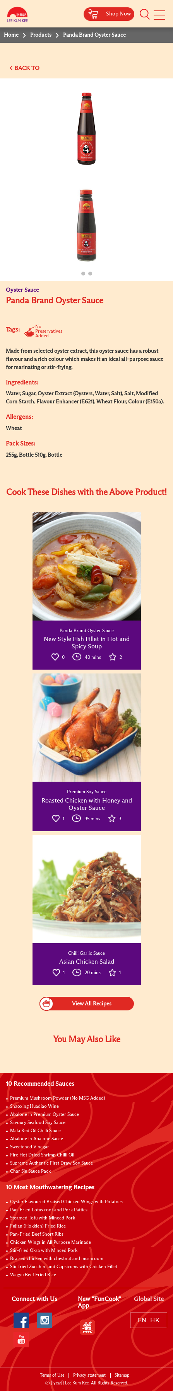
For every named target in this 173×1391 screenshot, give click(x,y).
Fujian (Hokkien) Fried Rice (38, 1226)
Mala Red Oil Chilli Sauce (35, 1131)
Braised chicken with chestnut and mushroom (56, 1259)
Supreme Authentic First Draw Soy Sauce (51, 1163)
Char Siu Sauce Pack (30, 1171)
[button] (145, 14)
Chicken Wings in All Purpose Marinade (50, 1242)
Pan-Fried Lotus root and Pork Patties (48, 1210)
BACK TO (26, 68)
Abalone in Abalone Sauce (36, 1139)
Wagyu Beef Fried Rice (33, 1275)
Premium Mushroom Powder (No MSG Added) (57, 1098)
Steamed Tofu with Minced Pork (42, 1218)
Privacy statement (89, 1375)
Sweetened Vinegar (29, 1147)
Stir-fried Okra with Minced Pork (43, 1250)
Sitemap (122, 1375)
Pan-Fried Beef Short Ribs (36, 1234)
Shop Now (118, 14)
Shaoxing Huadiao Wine (34, 1106)
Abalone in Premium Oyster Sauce (44, 1114)
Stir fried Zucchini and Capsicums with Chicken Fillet (63, 1267)
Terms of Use (52, 1375)
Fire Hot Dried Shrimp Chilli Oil (42, 1155)
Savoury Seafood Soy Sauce (37, 1123)
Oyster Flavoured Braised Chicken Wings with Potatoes (66, 1202)
